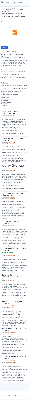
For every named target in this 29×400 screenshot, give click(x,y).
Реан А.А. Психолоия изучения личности (14, 358)
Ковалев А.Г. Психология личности (11, 222)
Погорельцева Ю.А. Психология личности (14, 329)
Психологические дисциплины (16, 15)
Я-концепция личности (19, 16)
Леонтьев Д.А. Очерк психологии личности (10, 276)
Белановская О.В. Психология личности (13, 139)
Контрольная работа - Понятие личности (14, 249)
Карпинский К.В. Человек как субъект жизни (13, 194)
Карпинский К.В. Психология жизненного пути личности (13, 166)
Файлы (20, 2)
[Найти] (14, 2)
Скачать (4, 47)
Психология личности (7, 16)
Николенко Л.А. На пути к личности (12, 302)
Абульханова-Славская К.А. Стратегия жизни (12, 112)
